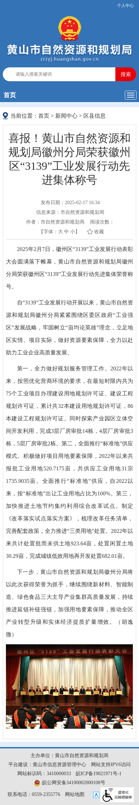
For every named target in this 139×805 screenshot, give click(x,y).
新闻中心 (66, 116)
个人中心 (125, 5)
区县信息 (94, 116)
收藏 (99, 231)
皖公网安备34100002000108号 (69, 782)
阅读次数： (102, 222)
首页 (9, 95)
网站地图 (74, 794)
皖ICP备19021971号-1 (98, 773)
